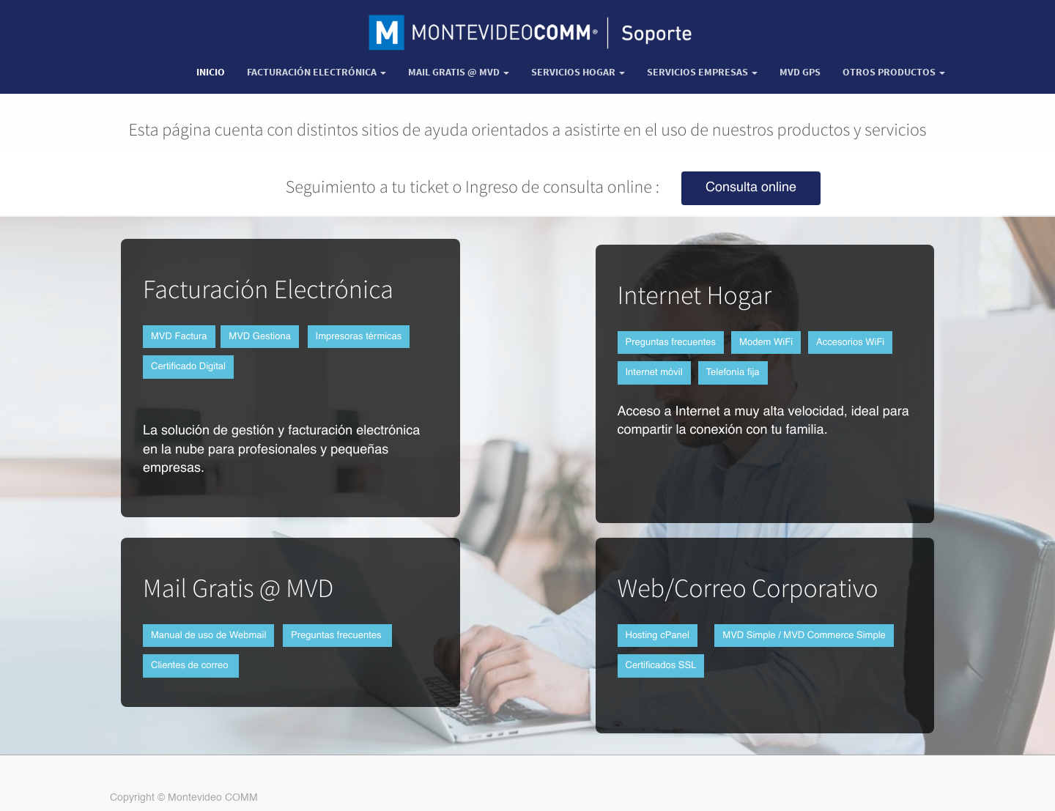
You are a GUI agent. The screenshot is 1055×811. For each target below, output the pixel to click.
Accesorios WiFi (850, 342)
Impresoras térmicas (359, 336)
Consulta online (751, 188)
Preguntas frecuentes (671, 342)
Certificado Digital (188, 366)
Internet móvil (654, 372)
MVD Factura (179, 336)
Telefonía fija (733, 372)
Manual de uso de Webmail (208, 635)
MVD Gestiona (260, 336)
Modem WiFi (766, 342)
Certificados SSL (661, 665)
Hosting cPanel (657, 635)
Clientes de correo (191, 665)
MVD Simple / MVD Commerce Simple (804, 635)
